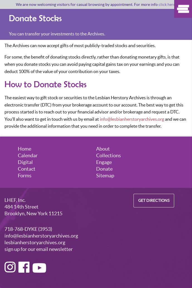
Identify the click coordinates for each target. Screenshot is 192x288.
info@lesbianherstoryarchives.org (132, 119)
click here (167, 4)
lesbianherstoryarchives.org (34, 242)
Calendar (28, 155)
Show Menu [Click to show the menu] (183, 9)
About (103, 149)
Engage (104, 162)
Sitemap (105, 175)
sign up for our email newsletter (38, 249)
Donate (104, 169)
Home (24, 149)
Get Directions (153, 201)
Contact (26, 169)
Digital (25, 162)
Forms (24, 175)
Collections (108, 155)
